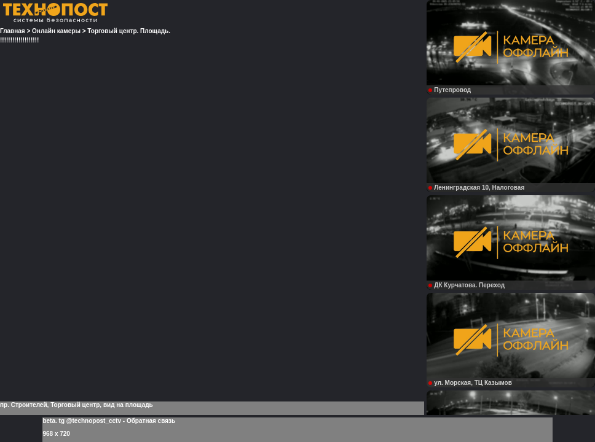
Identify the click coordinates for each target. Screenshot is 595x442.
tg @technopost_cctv (90, 420)
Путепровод (449, 90)
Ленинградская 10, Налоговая (476, 187)
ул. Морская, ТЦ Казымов (470, 382)
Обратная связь (151, 420)
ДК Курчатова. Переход (466, 285)
